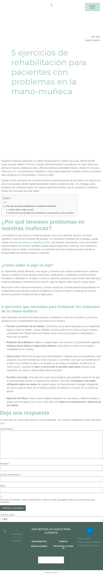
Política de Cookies (88, 545)
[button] (51, 5)
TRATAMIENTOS (39, 541)
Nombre (5, 463)
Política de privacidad (89, 542)
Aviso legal (84, 538)
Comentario (7, 429)
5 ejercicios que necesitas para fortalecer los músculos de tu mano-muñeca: (41, 213)
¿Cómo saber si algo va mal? (21, 210)
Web (2, 486)
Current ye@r (8, 515)
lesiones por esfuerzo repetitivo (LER (29, 242)
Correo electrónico (10, 474)
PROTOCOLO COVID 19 (63, 547)
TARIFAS (63, 541)
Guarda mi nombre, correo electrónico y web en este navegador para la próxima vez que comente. (47, 501)
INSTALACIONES (39, 546)
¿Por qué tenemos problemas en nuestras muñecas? (30, 206)
